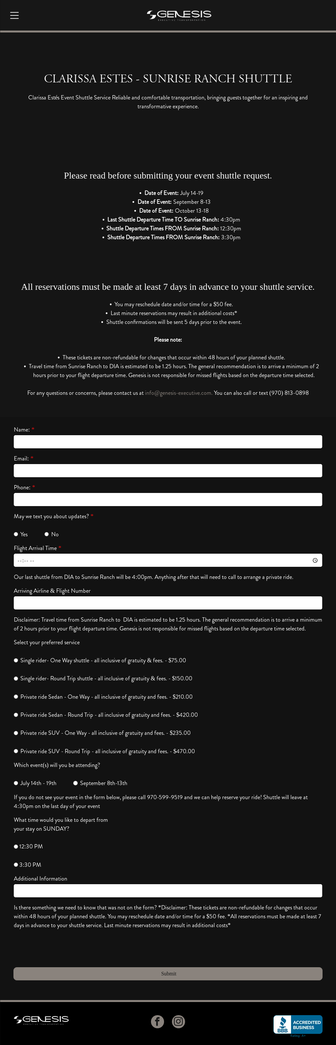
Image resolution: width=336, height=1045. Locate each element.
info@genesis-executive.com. (179, 393)
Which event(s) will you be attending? (57, 765)
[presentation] (64, 947)
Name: (22, 429)
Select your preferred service (47, 642)
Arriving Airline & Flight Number (52, 590)
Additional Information (40, 878)
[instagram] (178, 1022)
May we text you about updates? (51, 516)
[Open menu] (14, 15)
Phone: (22, 487)
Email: (21, 458)
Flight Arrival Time (35, 548)
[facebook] (157, 1022)
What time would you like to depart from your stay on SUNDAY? (61, 824)
